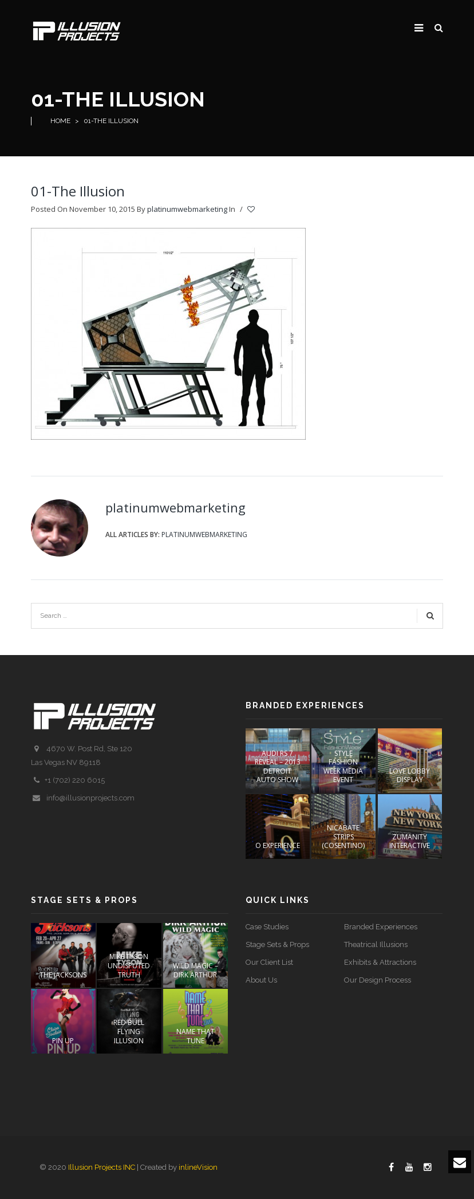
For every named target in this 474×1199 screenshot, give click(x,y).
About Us (261, 980)
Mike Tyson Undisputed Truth (129, 965)
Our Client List (269, 962)
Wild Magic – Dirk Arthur (195, 970)
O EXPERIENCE (277, 845)
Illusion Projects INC (101, 1167)
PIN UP (63, 1041)
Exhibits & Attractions (380, 962)
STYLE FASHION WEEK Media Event (343, 766)
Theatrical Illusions (376, 944)
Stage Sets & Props (277, 944)
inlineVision (198, 1167)
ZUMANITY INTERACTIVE (409, 841)
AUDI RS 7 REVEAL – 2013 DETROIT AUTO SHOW (278, 766)
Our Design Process (377, 980)
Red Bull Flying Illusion (128, 1031)
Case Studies (267, 926)
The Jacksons (63, 975)
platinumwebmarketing (187, 209)
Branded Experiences (380, 926)
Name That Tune (195, 1036)
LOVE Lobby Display (409, 775)
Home (60, 121)
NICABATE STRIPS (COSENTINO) (343, 836)
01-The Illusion (78, 191)
